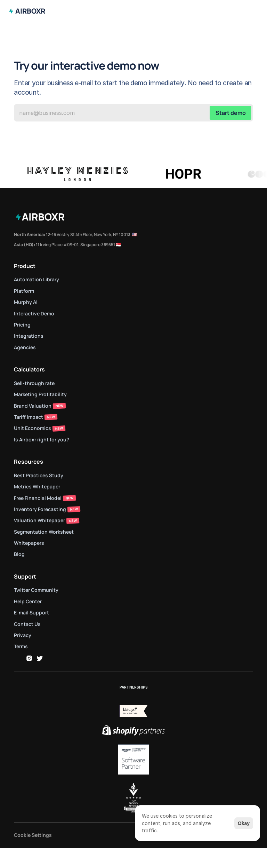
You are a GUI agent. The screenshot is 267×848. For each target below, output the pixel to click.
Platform (24, 291)
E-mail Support (31, 612)
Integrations (28, 335)
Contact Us (27, 624)
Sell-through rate (35, 383)
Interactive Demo (34, 313)
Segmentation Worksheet (44, 531)
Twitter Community (36, 590)
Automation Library (36, 279)
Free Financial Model (38, 498)
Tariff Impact (28, 417)
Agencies (25, 347)
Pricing (22, 324)
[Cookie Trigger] (33, 835)
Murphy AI (26, 302)
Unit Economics (32, 428)
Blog (19, 554)
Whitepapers (29, 543)
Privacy (22, 635)
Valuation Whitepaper (39, 520)
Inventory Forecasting (40, 509)
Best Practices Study (38, 475)
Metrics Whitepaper (37, 486)
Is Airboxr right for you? (41, 439)
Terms (21, 646)
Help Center (28, 601)
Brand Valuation (32, 405)
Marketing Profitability (40, 394)
